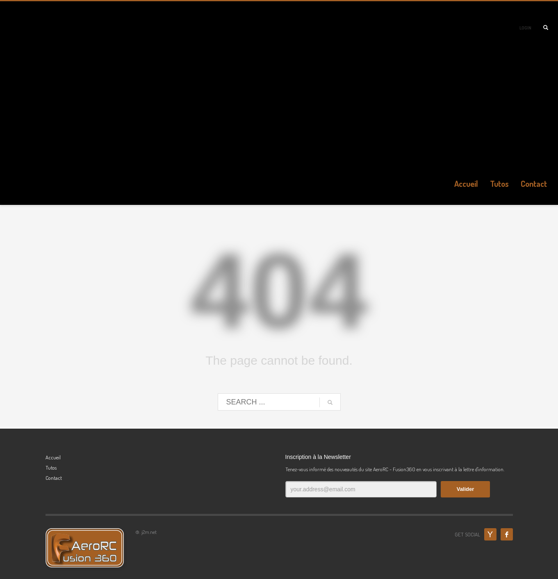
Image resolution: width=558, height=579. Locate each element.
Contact (54, 478)
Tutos (51, 467)
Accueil (53, 457)
